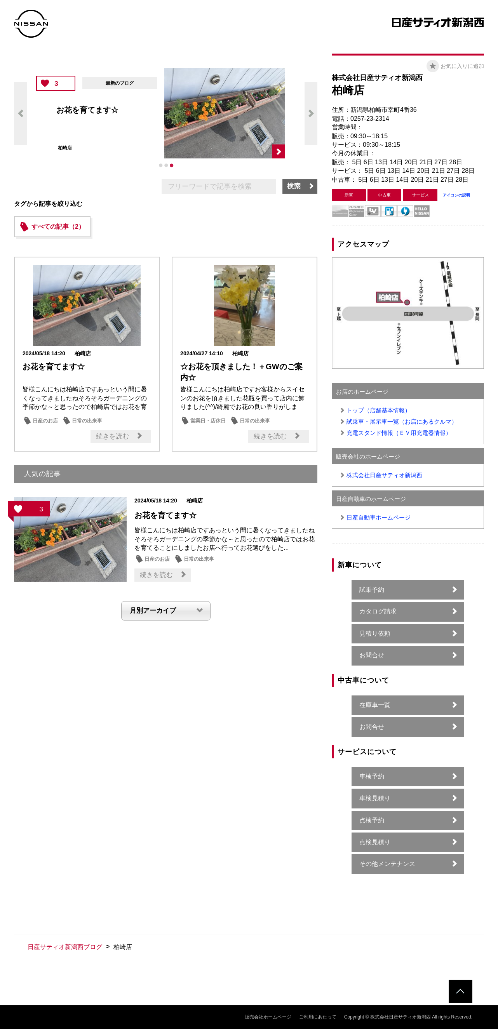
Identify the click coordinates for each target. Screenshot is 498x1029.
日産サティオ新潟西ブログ (65, 947)
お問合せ (371, 655)
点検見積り (374, 842)
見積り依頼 (374, 633)
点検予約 (371, 820)
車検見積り (374, 798)
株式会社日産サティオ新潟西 (384, 475)
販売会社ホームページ (268, 1017)
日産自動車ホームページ (379, 517)
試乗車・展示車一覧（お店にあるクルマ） (402, 421)
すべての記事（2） (58, 226)
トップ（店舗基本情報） (379, 410)
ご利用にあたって (317, 1017)
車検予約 (371, 776)
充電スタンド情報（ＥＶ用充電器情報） (399, 432)
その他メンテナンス (387, 863)
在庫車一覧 (374, 705)
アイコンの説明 (456, 195)
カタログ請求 (378, 611)
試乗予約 (371, 589)
